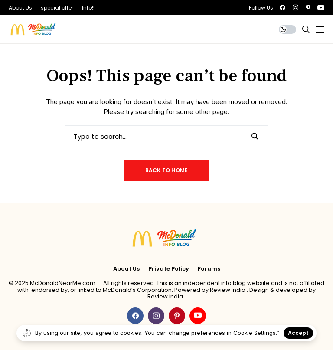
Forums (209, 268)
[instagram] (295, 7)
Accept (298, 333)
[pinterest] (308, 7)
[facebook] (282, 7)
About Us (126, 268)
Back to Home (166, 170)
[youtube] (320, 7)
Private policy (168, 268)
